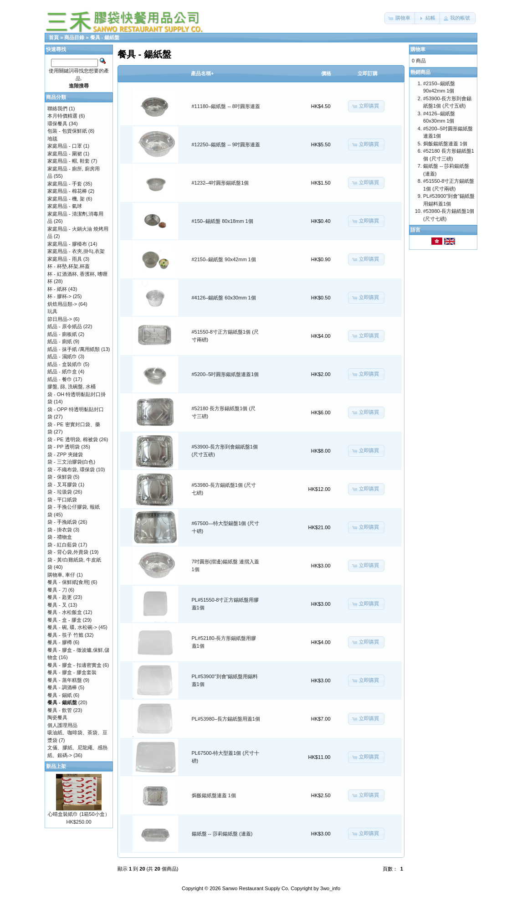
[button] (400, 18)
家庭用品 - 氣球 (64, 206)
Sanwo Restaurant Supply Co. (255, 888)
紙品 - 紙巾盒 (62, 371)
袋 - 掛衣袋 (59, 529)
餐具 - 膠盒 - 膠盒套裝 (72, 672)
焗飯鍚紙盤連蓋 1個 (214, 795)
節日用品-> (59, 319)
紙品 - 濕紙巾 (62, 356)
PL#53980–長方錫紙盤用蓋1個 (226, 719)
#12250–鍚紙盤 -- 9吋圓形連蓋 (226, 144)
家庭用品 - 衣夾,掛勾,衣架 (76, 251)
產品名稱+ (202, 73)
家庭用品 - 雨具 (64, 259)
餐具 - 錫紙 (59, 695)
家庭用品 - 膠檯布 (67, 244)
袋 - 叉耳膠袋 (62, 484)
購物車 (417, 49)
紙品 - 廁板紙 (62, 334)
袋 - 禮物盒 (59, 537)
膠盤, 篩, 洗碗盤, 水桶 (71, 386)
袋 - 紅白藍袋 (62, 544)
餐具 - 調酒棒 (62, 687)
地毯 (52, 138)
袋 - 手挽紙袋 (62, 522)
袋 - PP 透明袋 (63, 446)
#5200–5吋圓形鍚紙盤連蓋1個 (225, 374)
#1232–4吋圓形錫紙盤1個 (220, 183)
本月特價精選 (62, 116)
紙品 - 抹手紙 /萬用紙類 (73, 349)
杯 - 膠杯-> (59, 296)
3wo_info (330, 888)
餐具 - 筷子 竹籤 (65, 635)
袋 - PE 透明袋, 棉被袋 (72, 439)
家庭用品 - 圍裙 (64, 153)
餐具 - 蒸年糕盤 (64, 680)
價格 (326, 73)
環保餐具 (57, 123)
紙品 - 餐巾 (59, 379)
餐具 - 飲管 (59, 710)
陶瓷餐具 (57, 717)
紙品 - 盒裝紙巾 (64, 364)
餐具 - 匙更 (59, 597)
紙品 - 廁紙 (59, 341)
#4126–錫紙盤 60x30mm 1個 (224, 297)
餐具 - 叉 (57, 605)
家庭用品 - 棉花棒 (67, 191)
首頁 (54, 37)
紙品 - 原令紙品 (64, 326)
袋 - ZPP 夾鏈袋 (65, 454)
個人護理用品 (62, 725)
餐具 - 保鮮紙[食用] (68, 582)
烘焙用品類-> (62, 304)
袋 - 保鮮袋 (59, 476)
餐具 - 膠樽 (59, 642)
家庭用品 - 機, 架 (66, 198)
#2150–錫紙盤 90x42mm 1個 (224, 259)
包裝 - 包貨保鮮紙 (67, 131)
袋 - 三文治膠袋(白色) (71, 461)
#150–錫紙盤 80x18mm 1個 (222, 221)
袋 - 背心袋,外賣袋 (67, 552)
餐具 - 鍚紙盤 (105, 37)
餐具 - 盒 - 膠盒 (64, 620)
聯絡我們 (57, 108)
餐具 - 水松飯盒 (64, 612)
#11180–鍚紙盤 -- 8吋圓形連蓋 (226, 106)
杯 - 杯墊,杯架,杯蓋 (68, 266)
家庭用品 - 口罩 (64, 146)
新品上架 (56, 766)
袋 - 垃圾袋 (59, 492)
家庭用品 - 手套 (64, 183)
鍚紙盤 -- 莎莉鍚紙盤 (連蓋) (222, 833)
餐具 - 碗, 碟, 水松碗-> (72, 627)
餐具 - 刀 (57, 590)
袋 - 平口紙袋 (62, 499)
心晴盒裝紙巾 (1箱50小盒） (78, 814)
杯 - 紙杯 (57, 289)
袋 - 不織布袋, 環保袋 (71, 469)
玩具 (52, 311)
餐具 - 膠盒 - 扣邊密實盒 (74, 665)
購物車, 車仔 (61, 574)
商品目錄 (74, 37)
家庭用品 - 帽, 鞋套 (68, 161)
